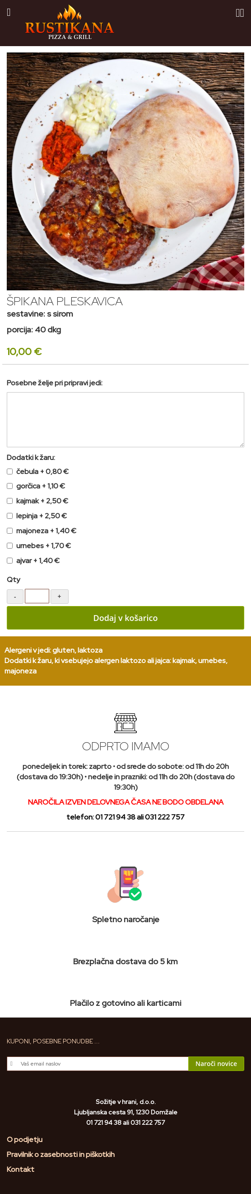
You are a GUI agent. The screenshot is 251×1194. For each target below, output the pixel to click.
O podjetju (24, 1139)
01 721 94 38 (115, 817)
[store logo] (70, 22)
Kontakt (20, 1169)
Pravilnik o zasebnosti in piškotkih (61, 1154)
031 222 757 (165, 817)
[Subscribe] (216, 1064)
